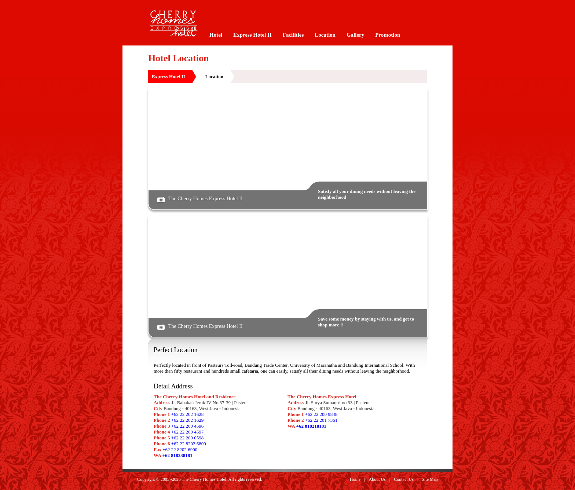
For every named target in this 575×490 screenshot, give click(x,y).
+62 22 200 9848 (321, 414)
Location (325, 35)
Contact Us (404, 479)
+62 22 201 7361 (321, 420)
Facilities (293, 35)
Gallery (355, 35)
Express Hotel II (252, 35)
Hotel (215, 35)
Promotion (387, 35)
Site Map (430, 479)
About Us (377, 479)
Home (355, 479)
